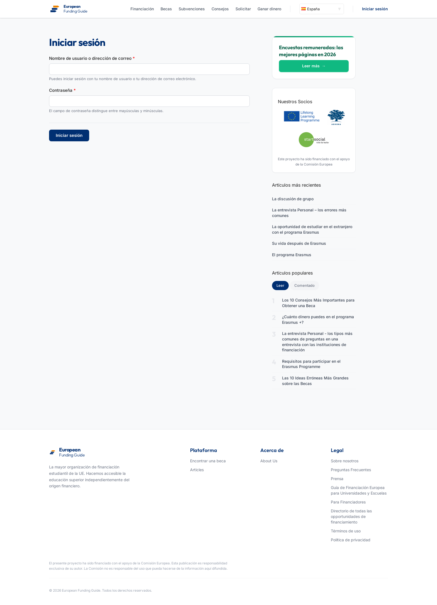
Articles (197, 469)
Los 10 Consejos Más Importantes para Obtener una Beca (318, 303)
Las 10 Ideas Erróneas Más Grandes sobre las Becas (315, 381)
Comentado (304, 285)
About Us (268, 460)
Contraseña (62, 90)
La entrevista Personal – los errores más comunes (309, 213)
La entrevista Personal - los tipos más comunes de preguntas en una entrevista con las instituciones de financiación (317, 341)
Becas (166, 8)
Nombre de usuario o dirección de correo (92, 58)
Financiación (142, 8)
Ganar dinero (269, 8)
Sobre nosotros (344, 460)
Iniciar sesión (375, 8)
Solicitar (243, 8)
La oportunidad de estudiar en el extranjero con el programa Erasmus (312, 229)
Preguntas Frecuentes (351, 469)
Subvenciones (192, 8)
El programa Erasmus (291, 254)
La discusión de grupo (293, 198)
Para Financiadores (348, 502)
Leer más (314, 65)
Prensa (337, 478)
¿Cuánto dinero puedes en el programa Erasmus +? (318, 319)
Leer (282, 285)
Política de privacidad (350, 539)
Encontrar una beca (208, 460)
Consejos (220, 8)
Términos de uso (346, 531)
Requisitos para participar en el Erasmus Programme (311, 364)
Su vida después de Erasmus (299, 243)
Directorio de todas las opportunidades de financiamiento (351, 516)
